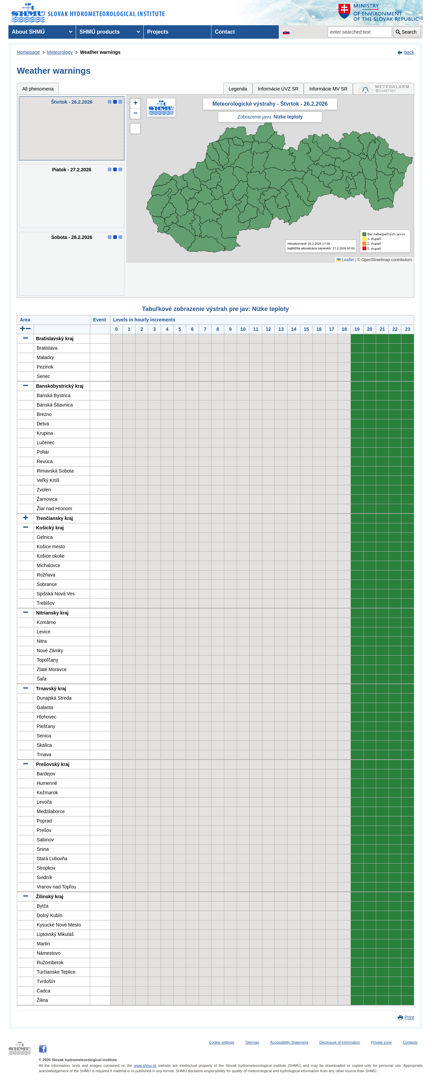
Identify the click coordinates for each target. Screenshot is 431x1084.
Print (409, 1017)
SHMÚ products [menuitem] (99, 32)
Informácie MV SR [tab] (328, 89)
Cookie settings (221, 1042)
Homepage (28, 52)
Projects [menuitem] (157, 32)
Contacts (410, 1042)
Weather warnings (100, 52)
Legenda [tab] (238, 89)
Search (409, 32)
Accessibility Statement (289, 1042)
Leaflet (345, 259)
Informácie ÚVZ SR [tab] (278, 89)
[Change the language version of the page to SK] (286, 32)
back (409, 52)
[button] (135, 104)
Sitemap (252, 1042)
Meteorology (60, 52)
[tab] (383, 89)
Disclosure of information (339, 1042)
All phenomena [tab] (38, 89)
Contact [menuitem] (225, 32)
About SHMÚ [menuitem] (28, 32)
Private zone (381, 1042)
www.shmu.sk (145, 1065)
